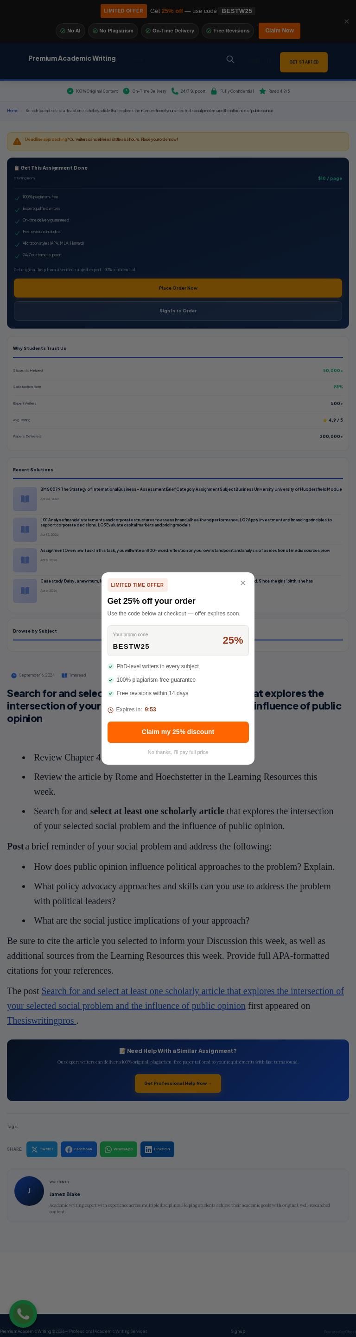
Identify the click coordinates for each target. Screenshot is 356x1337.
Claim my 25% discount (178, 731)
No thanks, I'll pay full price (178, 752)
